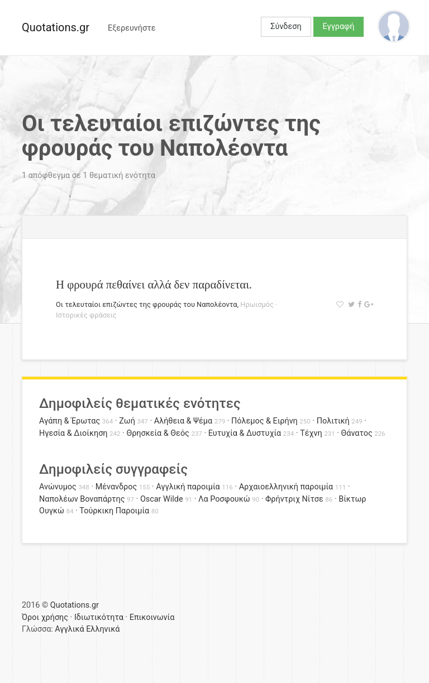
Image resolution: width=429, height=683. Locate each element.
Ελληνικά (103, 629)
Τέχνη (311, 433)
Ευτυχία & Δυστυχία (244, 433)
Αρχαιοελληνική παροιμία (286, 487)
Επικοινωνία (152, 617)
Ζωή (127, 421)
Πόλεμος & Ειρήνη (264, 421)
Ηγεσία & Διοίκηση (73, 433)
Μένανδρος (116, 487)
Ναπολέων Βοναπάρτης (82, 499)
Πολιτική (333, 421)
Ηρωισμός (257, 304)
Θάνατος (357, 433)
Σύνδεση (285, 26)
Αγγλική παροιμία (188, 487)
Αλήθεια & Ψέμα (183, 421)
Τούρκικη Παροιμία (114, 511)
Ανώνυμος (58, 487)
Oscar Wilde (161, 499)
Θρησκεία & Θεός (157, 433)
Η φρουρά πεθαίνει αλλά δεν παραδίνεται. (154, 284)
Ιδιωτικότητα (98, 617)
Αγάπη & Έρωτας (69, 421)
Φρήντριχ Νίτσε (294, 499)
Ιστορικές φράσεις (86, 315)
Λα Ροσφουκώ (224, 499)
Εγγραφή (339, 26)
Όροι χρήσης (45, 617)
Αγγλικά (69, 629)
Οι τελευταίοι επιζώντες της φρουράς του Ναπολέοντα (146, 304)
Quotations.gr (55, 27)
